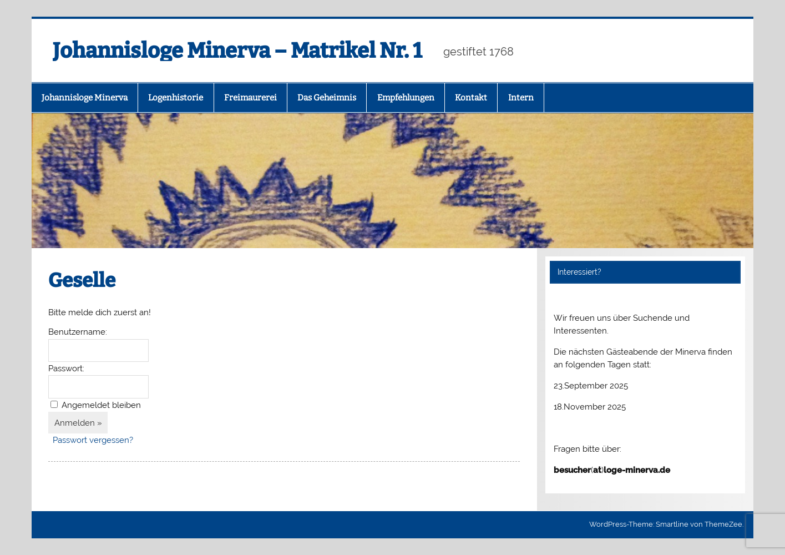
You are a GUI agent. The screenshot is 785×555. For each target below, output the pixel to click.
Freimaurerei (250, 98)
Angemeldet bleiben (101, 405)
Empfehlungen (405, 98)
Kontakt (471, 98)
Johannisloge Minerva (85, 98)
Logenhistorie (175, 98)
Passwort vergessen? (93, 440)
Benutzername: (77, 332)
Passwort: (66, 369)
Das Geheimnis (326, 98)
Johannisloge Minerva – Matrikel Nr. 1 (237, 50)
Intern (521, 98)
